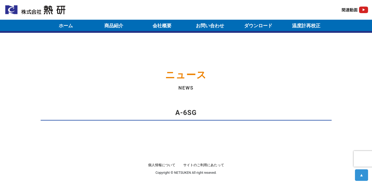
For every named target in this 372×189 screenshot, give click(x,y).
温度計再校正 (306, 25)
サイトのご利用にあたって (203, 165)
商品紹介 (113, 25)
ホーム (66, 25)
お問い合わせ (210, 25)
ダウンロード (258, 25)
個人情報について (161, 165)
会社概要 (162, 25)
